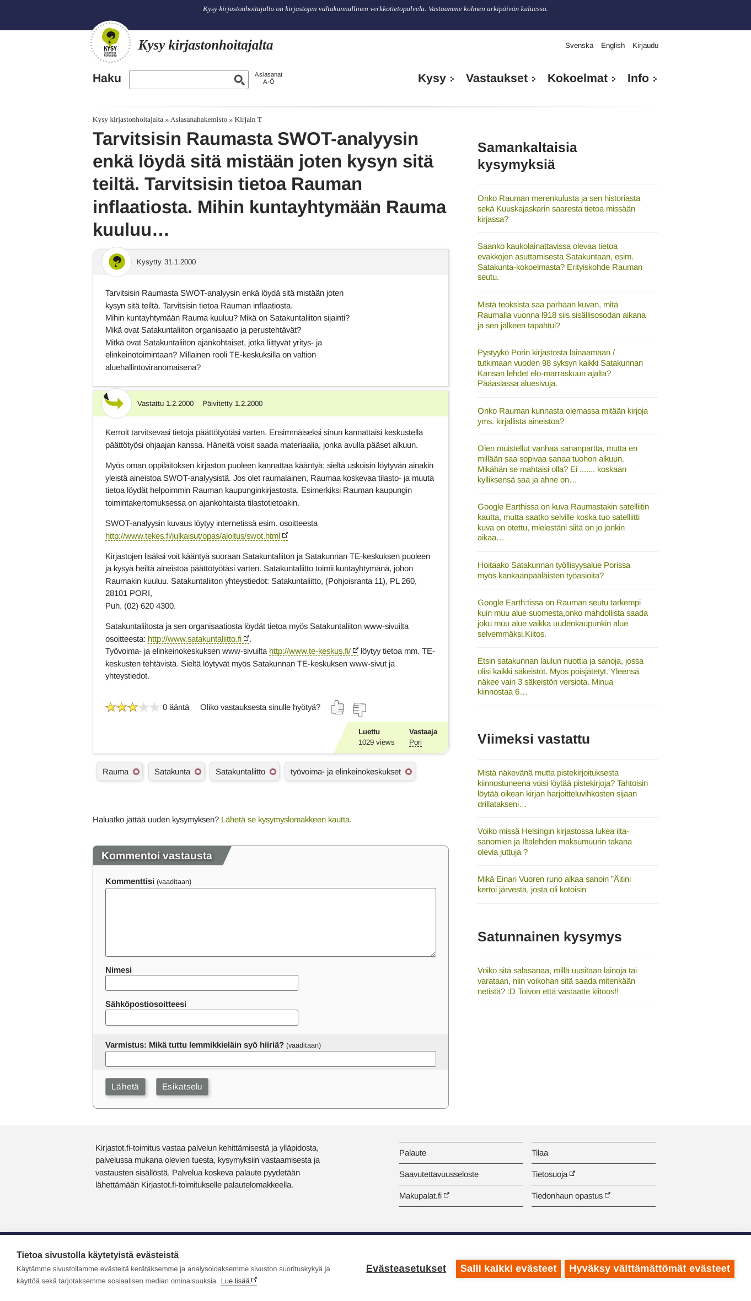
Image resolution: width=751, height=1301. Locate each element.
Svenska (579, 45)
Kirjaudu (645, 45)
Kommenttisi (129, 881)
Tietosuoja (549, 1174)
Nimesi (118, 969)
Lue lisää (235, 1281)
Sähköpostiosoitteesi (145, 1004)
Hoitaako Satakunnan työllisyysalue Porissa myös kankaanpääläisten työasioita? (554, 570)
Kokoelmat (578, 78)
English (613, 45)
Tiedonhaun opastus (567, 1195)
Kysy (432, 78)
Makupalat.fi (420, 1195)
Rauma (115, 771)
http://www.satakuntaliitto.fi (195, 638)
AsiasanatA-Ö (268, 78)
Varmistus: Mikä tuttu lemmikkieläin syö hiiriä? (194, 1044)
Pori (415, 742)
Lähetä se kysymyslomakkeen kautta (285, 819)
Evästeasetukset (404, 1267)
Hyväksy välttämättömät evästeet (649, 1267)
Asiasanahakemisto (198, 119)
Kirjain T (248, 119)
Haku (107, 78)
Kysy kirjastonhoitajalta (128, 119)
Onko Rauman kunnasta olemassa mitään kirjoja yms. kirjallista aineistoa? (563, 416)
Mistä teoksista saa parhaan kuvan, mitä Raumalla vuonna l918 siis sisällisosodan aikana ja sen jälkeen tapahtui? (562, 314)
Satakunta (172, 771)
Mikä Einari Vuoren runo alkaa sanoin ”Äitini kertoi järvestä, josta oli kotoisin (554, 884)
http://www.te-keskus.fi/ (310, 650)
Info (638, 78)
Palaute (412, 1152)
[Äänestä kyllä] (338, 707)
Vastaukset (497, 78)
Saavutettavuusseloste (439, 1174)
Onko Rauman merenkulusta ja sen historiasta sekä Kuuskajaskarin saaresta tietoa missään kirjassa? (559, 208)
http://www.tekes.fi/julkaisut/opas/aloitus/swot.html (192, 535)
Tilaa (540, 1152)
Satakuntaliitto (240, 771)
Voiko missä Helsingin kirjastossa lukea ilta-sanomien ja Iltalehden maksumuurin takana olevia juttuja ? (555, 841)
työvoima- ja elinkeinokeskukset (346, 771)
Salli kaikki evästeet (507, 1267)
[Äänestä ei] (359, 710)
